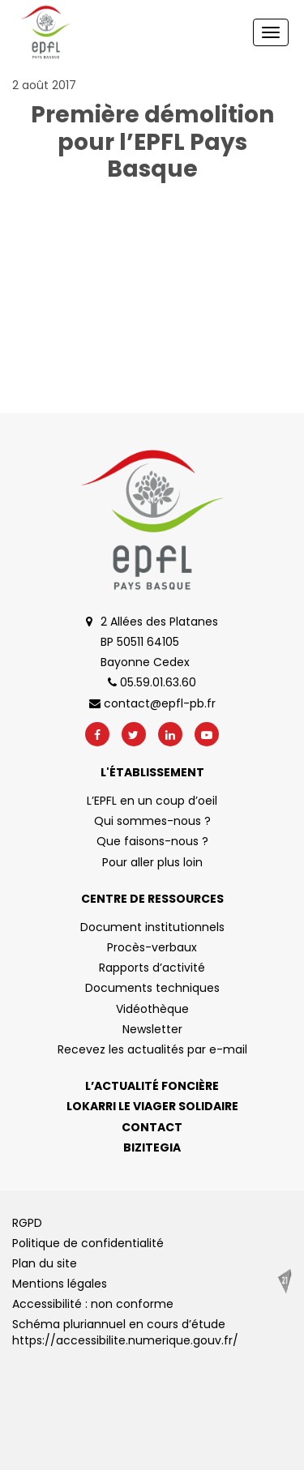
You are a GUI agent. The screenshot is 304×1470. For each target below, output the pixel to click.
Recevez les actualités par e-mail (152, 1049)
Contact (152, 1127)
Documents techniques (152, 988)
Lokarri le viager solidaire (152, 1106)
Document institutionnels (152, 927)
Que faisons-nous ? (152, 841)
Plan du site (44, 1263)
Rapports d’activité (152, 967)
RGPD (27, 1223)
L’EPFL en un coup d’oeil (152, 801)
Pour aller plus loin (152, 862)
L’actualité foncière (152, 1086)
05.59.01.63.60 (152, 682)
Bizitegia (152, 1147)
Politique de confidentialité (88, 1243)
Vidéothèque (152, 1009)
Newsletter (152, 1029)
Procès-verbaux (152, 947)
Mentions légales (59, 1284)
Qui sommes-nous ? (152, 821)
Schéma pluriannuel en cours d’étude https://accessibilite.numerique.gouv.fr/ (125, 1332)
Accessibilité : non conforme (92, 1304)
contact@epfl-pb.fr (152, 703)
